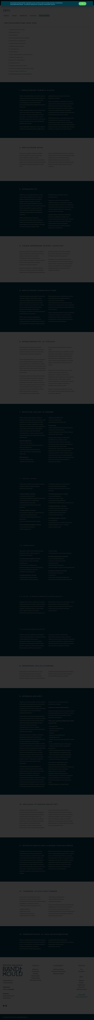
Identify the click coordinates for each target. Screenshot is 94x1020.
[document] (47, 510)
